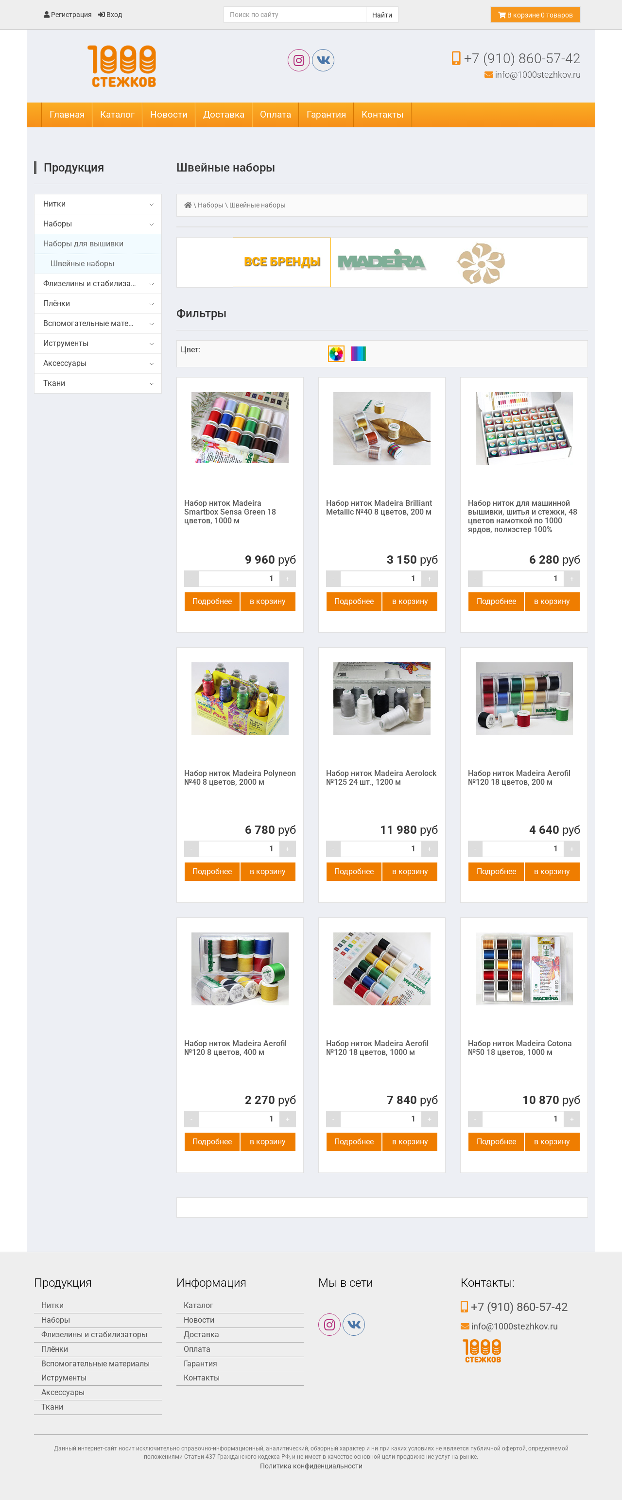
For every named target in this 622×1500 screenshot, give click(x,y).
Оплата (275, 114)
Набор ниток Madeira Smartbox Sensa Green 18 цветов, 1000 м (230, 512)
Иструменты (65, 343)
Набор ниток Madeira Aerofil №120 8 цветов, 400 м (235, 1048)
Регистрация (68, 14)
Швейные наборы (82, 263)
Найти (382, 15)
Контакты (383, 114)
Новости (169, 114)
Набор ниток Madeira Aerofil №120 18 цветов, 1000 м (377, 1048)
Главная (67, 114)
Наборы (57, 223)
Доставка (223, 114)
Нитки (54, 203)
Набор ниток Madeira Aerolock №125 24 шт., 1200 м (381, 778)
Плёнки (56, 303)
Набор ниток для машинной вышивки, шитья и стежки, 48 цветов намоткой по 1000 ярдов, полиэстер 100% (522, 516)
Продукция (74, 167)
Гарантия (326, 114)
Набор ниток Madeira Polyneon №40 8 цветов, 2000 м (240, 778)
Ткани (54, 383)
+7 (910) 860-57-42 (516, 59)
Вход (110, 14)
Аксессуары (64, 363)
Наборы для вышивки (83, 243)
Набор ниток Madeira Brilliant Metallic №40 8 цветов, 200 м (379, 508)
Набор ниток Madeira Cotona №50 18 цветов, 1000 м (520, 1048)
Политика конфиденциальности (311, 1466)
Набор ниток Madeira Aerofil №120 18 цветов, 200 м (519, 778)
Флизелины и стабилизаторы (96, 283)
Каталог (117, 114)
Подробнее (212, 601)
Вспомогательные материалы (97, 323)
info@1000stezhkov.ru (532, 74)
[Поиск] (295, 14)
